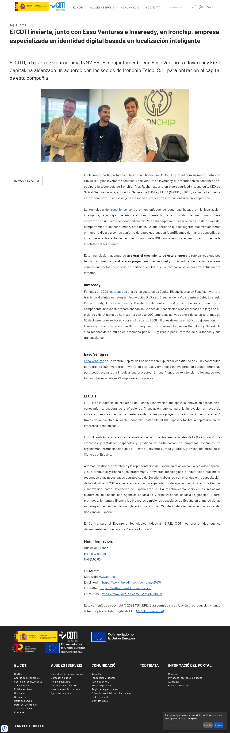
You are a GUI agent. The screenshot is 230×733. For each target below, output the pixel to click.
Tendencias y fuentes (103, 677)
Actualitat (97, 673)
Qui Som (18, 673)
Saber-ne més (172, 725)
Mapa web (173, 673)
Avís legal (173, 681)
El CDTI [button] (20, 665)
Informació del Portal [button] (190, 665)
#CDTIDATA (149, 665)
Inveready (116, 291)
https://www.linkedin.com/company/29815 (131, 582)
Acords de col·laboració (27, 677)
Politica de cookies (178, 685)
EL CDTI (78, 7)
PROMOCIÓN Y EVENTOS (26, 180)
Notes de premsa (101, 685)
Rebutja (208, 725)
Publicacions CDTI (101, 681)
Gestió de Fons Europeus (28, 681)
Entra (201, 7)
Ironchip (116, 209)
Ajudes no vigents (61, 693)
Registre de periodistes (105, 689)
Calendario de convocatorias (67, 673)
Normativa (20, 696)
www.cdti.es (107, 576)
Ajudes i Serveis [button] (66, 665)
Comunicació (130, 7)
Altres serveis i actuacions (65, 689)
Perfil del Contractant (26, 704)
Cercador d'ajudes (61, 677)
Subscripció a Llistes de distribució (111, 693)
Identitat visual (100, 700)
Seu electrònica (23, 708)
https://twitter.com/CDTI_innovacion (125, 588)
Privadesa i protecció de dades (185, 677)
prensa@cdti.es (95, 553)
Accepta (218, 725)
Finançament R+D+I (62, 681)
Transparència (22, 685)
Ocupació (19, 693)
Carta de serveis (23, 700)
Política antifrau (23, 689)
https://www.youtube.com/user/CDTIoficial (132, 594)
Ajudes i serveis (102, 7)
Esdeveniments (100, 696)
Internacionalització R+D (64, 685)
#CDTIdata (153, 7)
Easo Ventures (94, 361)
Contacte (19, 712)
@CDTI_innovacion (150, 611)
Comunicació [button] (103, 665)
